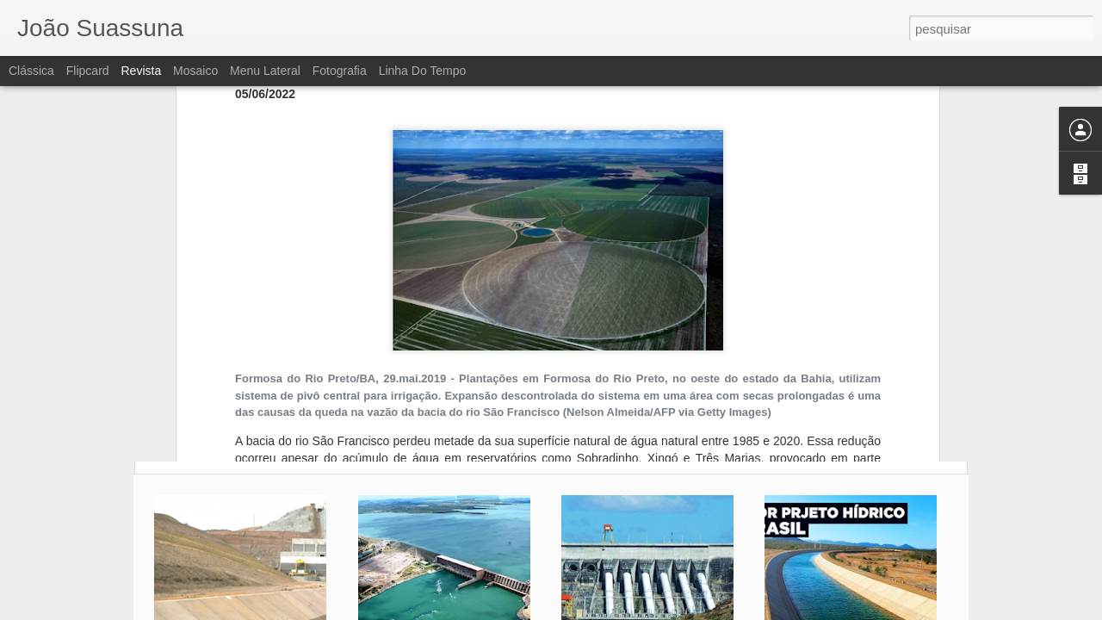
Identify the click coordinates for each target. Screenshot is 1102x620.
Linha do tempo (423, 71)
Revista (141, 71)
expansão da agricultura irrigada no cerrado (377, 268)
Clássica (31, 71)
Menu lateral (265, 71)
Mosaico (195, 71)
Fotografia (340, 71)
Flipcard (87, 71)
